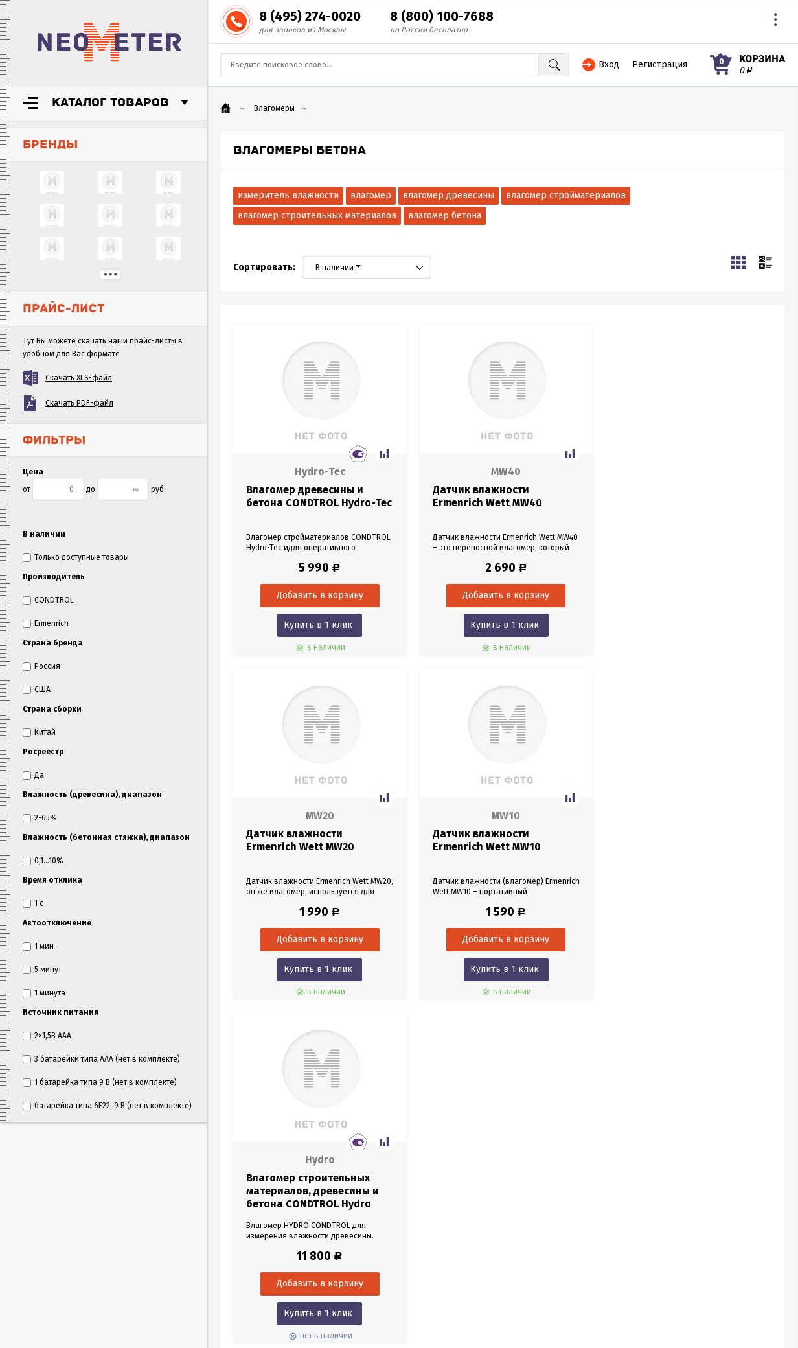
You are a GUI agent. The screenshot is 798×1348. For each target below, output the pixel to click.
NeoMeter (109, 42)
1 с (33, 903)
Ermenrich (46, 623)
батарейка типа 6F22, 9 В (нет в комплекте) (107, 1105)
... (110, 274)
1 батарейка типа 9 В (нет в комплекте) (100, 1082)
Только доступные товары (76, 557)
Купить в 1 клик (315, 625)
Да (33, 775)
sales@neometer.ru (595, 1245)
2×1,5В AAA (47, 1035)
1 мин (38, 946)
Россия (41, 666)
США (37, 689)
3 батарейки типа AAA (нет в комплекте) (101, 1058)
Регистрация (659, 64)
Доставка (43, 1219)
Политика (43, 1258)
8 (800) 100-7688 (442, 16)
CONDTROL (48, 600)
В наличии (338, 267)
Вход (608, 64)
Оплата (39, 1206)
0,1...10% (43, 860)
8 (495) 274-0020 (310, 16)
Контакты (43, 1271)
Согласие (43, 1245)
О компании (48, 1180)
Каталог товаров (110, 102)
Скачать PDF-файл (79, 403)
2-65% (40, 817)
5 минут (42, 969)
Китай (39, 732)
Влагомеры (274, 108)
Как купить (45, 1232)
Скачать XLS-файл (78, 377)
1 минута (44, 992)
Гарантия (43, 1193)
